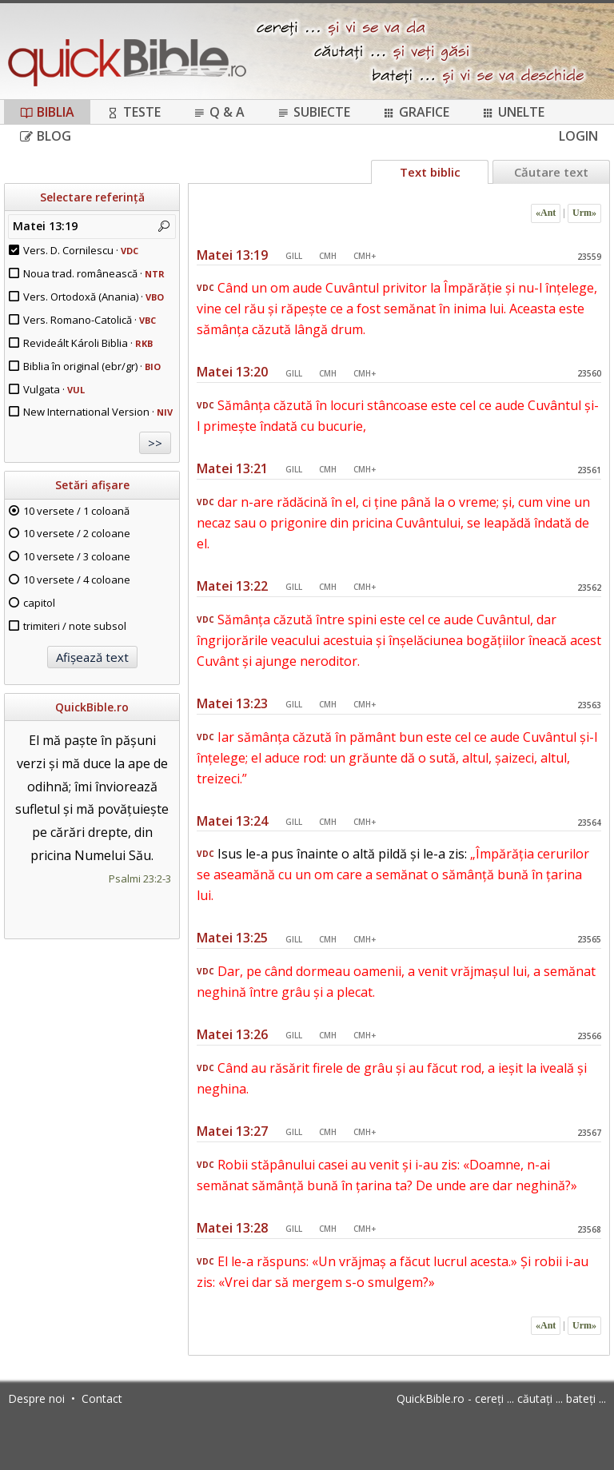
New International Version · (98, 411)
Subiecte (313, 112)
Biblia (47, 112)
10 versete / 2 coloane (76, 533)
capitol (39, 603)
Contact (102, 1398)
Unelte (512, 112)
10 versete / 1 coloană (76, 511)
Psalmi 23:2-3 (140, 878)
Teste (133, 112)
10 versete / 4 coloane (76, 579)
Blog (45, 136)
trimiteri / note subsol (74, 626)
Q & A (219, 112)
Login (578, 136)
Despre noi (36, 1398)
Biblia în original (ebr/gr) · (92, 366)
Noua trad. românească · (94, 273)
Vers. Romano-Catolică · (89, 320)
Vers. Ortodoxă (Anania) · (93, 296)
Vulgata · (54, 389)
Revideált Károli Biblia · (88, 343)
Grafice (415, 112)
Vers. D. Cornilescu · (80, 250)
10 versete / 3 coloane (76, 556)
